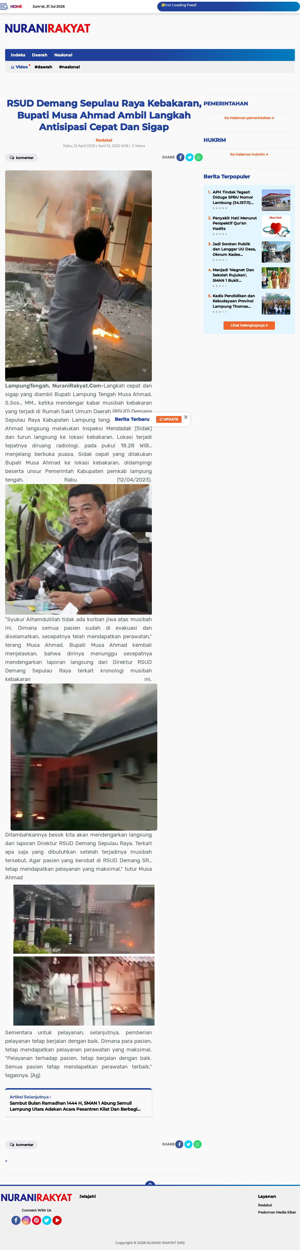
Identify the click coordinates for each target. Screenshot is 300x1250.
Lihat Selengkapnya (249, 325)
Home (16, 6)
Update (169, 419)
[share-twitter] (190, 157)
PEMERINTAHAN (226, 104)
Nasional (63, 55)
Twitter (49, 1223)
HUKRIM (215, 140)
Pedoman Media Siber (277, 1212)
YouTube (61, 1223)
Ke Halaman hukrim (249, 154)
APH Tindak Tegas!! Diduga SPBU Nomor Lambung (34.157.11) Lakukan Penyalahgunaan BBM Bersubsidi (234, 197)
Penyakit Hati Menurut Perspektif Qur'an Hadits (235, 223)
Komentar (21, 1144)
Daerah (39, 55)
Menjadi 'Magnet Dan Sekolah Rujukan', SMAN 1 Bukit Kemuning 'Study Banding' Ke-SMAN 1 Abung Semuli (233, 275)
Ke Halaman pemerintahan (249, 118)
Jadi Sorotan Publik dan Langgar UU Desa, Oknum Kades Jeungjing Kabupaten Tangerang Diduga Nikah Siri (234, 249)
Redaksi (265, 1205)
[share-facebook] (180, 157)
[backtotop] (150, 1186)
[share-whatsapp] (199, 157)
